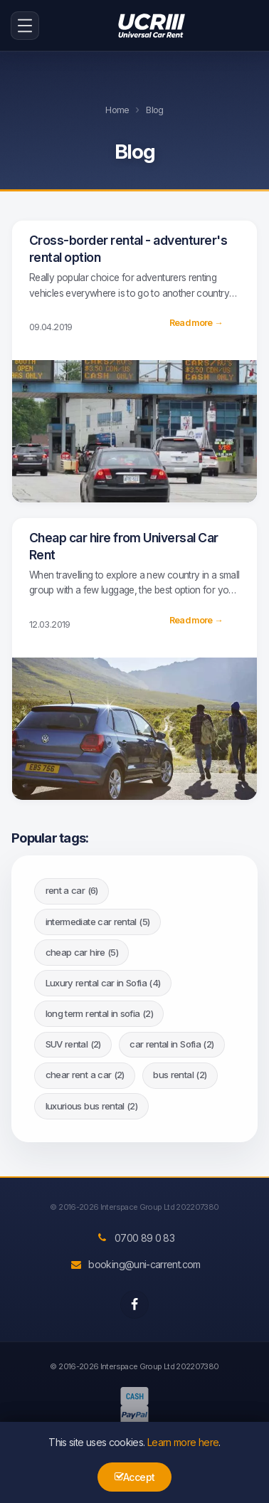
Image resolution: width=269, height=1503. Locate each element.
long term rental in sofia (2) (99, 1013)
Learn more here (182, 1442)
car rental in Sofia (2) (171, 1044)
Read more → (196, 322)
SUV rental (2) (73, 1044)
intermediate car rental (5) (98, 921)
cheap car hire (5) (82, 952)
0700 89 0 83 (134, 1238)
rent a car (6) (72, 890)
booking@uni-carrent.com (134, 1264)
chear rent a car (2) (85, 1074)
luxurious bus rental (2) (92, 1106)
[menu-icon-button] (25, 25)
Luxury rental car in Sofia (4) (103, 982)
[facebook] (134, 1304)
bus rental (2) (179, 1074)
